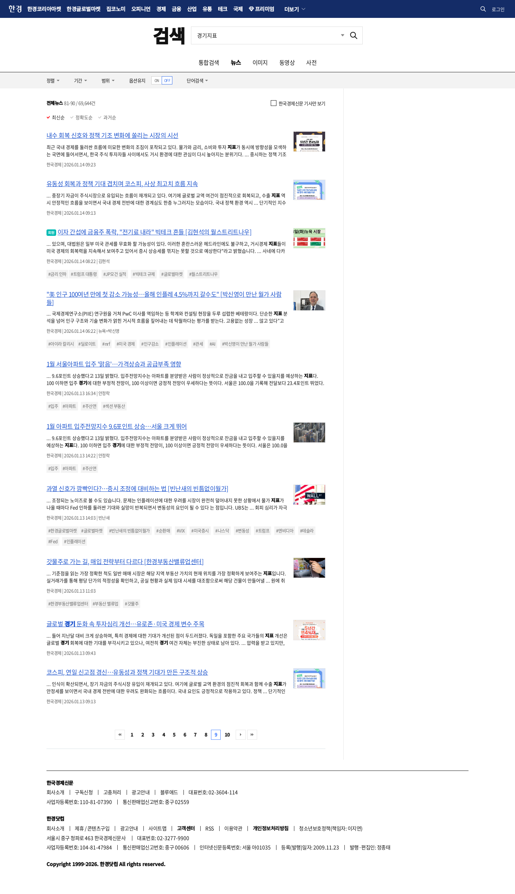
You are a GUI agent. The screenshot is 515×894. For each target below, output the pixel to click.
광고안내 (140, 792)
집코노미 (116, 9)
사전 (311, 62)
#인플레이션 (175, 344)
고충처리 (112, 792)
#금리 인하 (57, 274)
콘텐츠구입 (98, 828)
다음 (241, 735)
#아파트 (69, 406)
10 (227, 734)
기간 (78, 80)
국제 (238, 9)
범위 (106, 80)
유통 (207, 9)
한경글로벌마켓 (83, 9)
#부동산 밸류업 (105, 604)
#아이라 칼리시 (61, 344)
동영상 (287, 62)
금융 (176, 9)
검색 (169, 35)
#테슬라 (307, 531)
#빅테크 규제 (143, 274)
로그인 (498, 9)
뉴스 (236, 62)
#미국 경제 (126, 344)
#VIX (181, 531)
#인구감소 (149, 344)
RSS (209, 828)
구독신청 (84, 792)
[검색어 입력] (268, 35)
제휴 (79, 828)
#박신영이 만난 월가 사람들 (245, 344)
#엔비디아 (284, 531)
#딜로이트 (86, 344)
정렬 (50, 80)
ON (156, 80)
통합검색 (208, 62)
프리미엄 (264, 9)
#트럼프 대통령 (84, 274)
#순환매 (163, 531)
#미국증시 (200, 531)
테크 (222, 9)
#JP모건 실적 (114, 274)
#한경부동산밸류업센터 (68, 604)
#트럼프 (262, 531)
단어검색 (195, 80)
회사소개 (55, 792)
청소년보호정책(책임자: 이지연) (330, 828)
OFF (167, 80)
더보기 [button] (291, 9)
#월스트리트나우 (203, 274)
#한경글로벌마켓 (62, 531)
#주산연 (89, 406)
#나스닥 (222, 531)
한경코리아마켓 (44, 9)
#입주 (53, 406)
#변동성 (242, 531)
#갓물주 (131, 604)
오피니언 (141, 9)
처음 (120, 735)
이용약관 (233, 828)
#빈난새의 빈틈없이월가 (129, 531)
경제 (161, 9)
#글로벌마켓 (171, 274)
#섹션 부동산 (114, 406)
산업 (192, 9)
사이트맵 (157, 828)
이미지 (260, 62)
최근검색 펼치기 (337, 35)
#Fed (53, 541)
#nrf (106, 344)
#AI (212, 344)
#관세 (198, 344)
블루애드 (169, 792)
